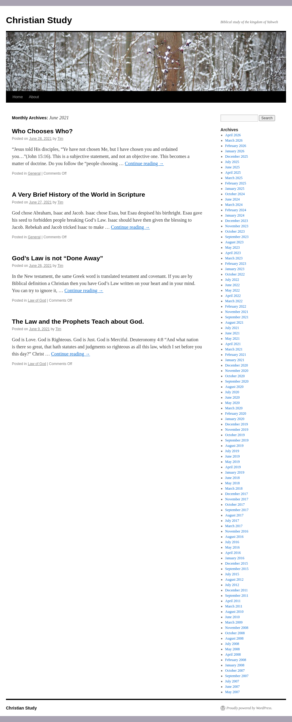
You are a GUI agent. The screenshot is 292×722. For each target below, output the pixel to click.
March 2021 (234, 349)
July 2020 (232, 392)
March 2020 (234, 408)
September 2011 (236, 595)
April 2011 (233, 601)
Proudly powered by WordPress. (249, 708)
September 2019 (236, 440)
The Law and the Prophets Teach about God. (78, 321)
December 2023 (236, 221)
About (34, 97)
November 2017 (236, 499)
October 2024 (235, 194)
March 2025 (234, 178)
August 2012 (234, 579)
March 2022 (234, 301)
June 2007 (232, 687)
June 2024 (232, 199)
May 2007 (232, 692)
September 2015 (236, 569)
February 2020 (235, 413)
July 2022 (232, 280)
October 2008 (235, 633)
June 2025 (232, 167)
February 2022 (235, 306)
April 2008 (233, 654)
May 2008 (232, 649)
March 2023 (234, 258)
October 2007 (235, 670)
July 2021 (232, 328)
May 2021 (232, 338)
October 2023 (235, 231)
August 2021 (234, 322)
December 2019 (236, 424)
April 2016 (233, 553)
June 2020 (232, 397)
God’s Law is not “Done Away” (57, 258)
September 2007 (236, 676)
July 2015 (232, 574)
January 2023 (234, 269)
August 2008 (234, 638)
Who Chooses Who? (42, 131)
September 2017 (236, 510)
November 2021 (236, 312)
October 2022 (235, 274)
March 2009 (234, 622)
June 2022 (232, 285)
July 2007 (232, 681)
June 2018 (232, 478)
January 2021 (234, 360)
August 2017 (234, 515)
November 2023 (236, 226)
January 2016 (234, 558)
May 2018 (232, 483)
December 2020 (236, 365)
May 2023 (232, 247)
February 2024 (235, 210)
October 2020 (235, 376)
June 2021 (232, 333)
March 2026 (234, 140)
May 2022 (232, 290)
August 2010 (234, 612)
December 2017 (236, 494)
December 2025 (236, 156)
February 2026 (235, 146)
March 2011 (234, 606)
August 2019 (234, 446)
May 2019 (232, 462)
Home (18, 97)
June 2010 (232, 617)
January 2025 (234, 189)
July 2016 (232, 542)
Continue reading (144, 163)
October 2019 (235, 435)
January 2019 (234, 472)
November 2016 (236, 531)
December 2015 (236, 563)
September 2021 (236, 317)
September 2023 (236, 237)
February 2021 (235, 355)
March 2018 (234, 488)
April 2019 (233, 467)
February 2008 (235, 660)
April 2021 (233, 344)
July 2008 (232, 644)
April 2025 (233, 172)
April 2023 (233, 253)
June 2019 (232, 456)
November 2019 (236, 429)
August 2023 (234, 242)
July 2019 (232, 451)
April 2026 (233, 135)
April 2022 (233, 296)
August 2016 (234, 537)
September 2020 (236, 381)
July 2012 (232, 585)
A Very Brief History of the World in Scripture (78, 194)
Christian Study (39, 20)
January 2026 (234, 151)
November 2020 (236, 371)
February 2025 (235, 183)
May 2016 (232, 547)
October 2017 (235, 504)
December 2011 (236, 590)
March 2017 (234, 526)
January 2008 (234, 665)
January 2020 (234, 419)
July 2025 (232, 162)
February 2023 (235, 263)
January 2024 (234, 215)
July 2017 (232, 521)
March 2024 (234, 205)
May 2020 (232, 403)
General (34, 173)
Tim (60, 139)
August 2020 (234, 387)
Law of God (37, 300)
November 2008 (236, 628)
